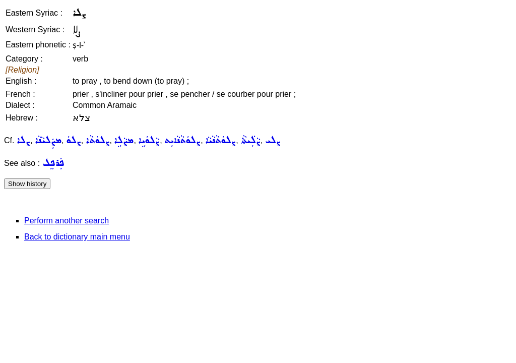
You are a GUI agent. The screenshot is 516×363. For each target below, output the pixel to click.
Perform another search (66, 220)
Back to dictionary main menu (77, 236)
